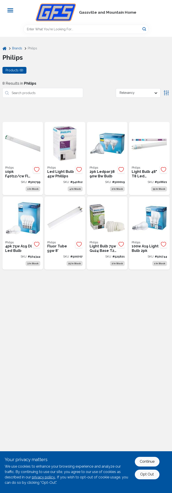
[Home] (4, 48)
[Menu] (10, 10)
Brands (17, 48)
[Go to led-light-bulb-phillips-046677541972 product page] (65, 158)
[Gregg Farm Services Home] (56, 12)
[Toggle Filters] (166, 92)
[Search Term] (86, 29)
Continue (147, 461)
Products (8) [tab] (14, 70)
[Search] (144, 29)
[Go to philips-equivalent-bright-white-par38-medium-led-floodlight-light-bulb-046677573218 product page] (107, 158)
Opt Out (147, 474)
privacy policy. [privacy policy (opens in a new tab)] (43, 477)
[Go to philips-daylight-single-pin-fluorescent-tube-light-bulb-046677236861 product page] (65, 233)
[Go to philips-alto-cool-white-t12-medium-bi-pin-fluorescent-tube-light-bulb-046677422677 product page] (22, 158)
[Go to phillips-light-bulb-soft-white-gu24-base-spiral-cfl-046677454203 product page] (107, 233)
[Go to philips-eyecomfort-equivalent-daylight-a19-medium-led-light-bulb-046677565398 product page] (22, 233)
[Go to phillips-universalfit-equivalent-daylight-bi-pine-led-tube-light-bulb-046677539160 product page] (149, 158)
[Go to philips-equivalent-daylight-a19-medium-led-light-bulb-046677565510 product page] (149, 233)
